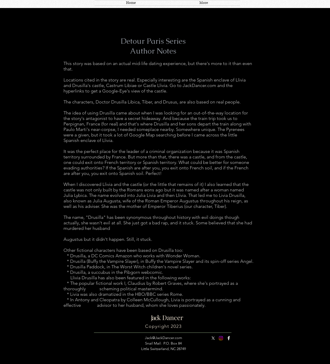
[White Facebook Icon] (228, 338)
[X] (213, 338)
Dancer (171, 317)
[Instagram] (221, 338)
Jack (155, 317)
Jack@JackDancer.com (163, 338)
